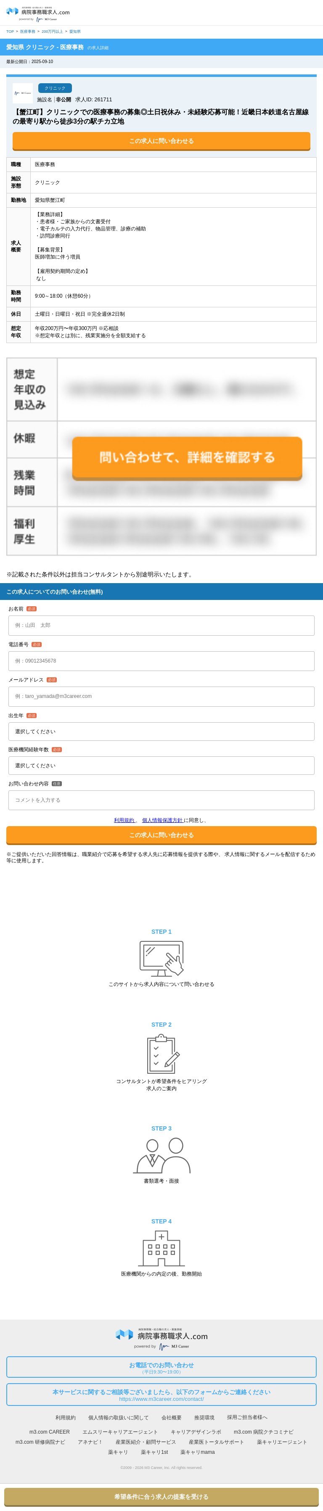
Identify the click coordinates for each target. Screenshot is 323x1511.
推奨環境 (204, 1418)
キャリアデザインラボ (196, 1432)
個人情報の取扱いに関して (118, 1418)
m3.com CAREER (49, 1432)
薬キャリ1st (154, 1452)
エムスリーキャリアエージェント (120, 1432)
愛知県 (75, 31)
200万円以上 (52, 31)
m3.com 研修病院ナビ (40, 1442)
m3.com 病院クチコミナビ (264, 1432)
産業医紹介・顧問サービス (146, 1442)
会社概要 (172, 1418)
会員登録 (293, 13)
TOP (10, 31)
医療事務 (27, 31)
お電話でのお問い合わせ (161, 1368)
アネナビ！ (90, 1442)
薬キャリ (118, 1452)
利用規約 (124, 820)
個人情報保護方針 (163, 820)
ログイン (278, 13)
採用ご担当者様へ (247, 1417)
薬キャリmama (197, 1452)
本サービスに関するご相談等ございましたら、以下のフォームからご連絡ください (161, 1396)
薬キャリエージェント (282, 1442)
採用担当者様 (309, 13)
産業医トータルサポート (216, 1442)
